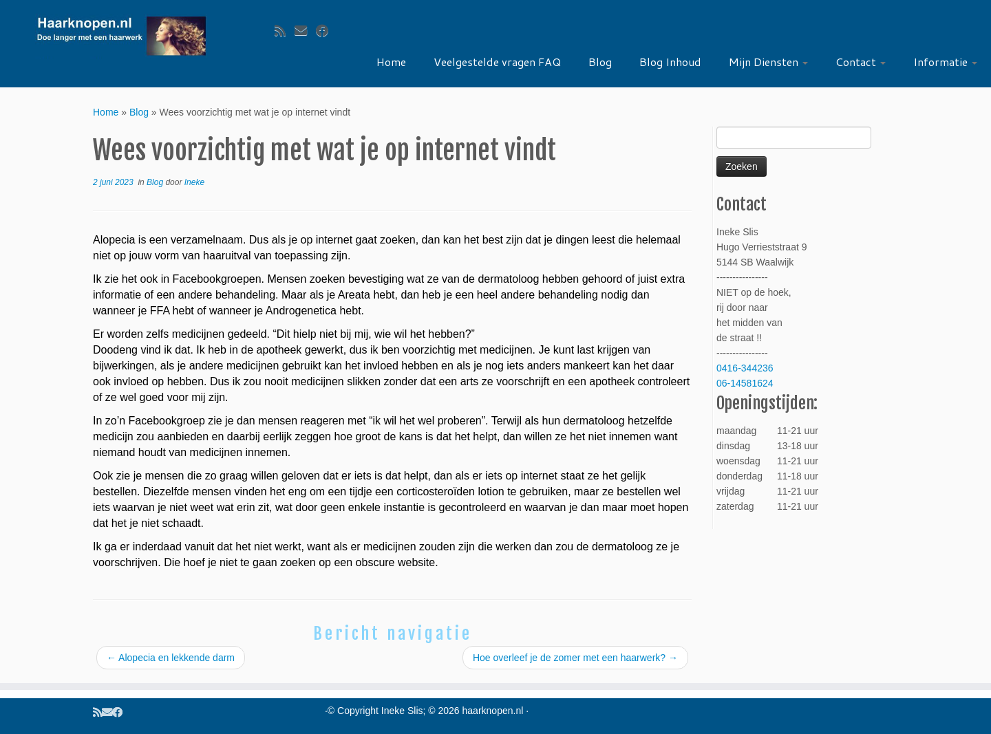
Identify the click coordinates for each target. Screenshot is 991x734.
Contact (860, 61)
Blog (600, 61)
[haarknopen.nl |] (121, 36)
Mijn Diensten (768, 61)
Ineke (194, 182)
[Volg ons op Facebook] (326, 31)
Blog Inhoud (670, 61)
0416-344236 (745, 368)
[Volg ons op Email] (305, 31)
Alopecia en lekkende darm (171, 657)
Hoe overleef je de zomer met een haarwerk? (575, 657)
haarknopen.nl (493, 710)
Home (391, 61)
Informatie (945, 61)
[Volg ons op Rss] (285, 31)
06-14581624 (745, 383)
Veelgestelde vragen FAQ (497, 61)
